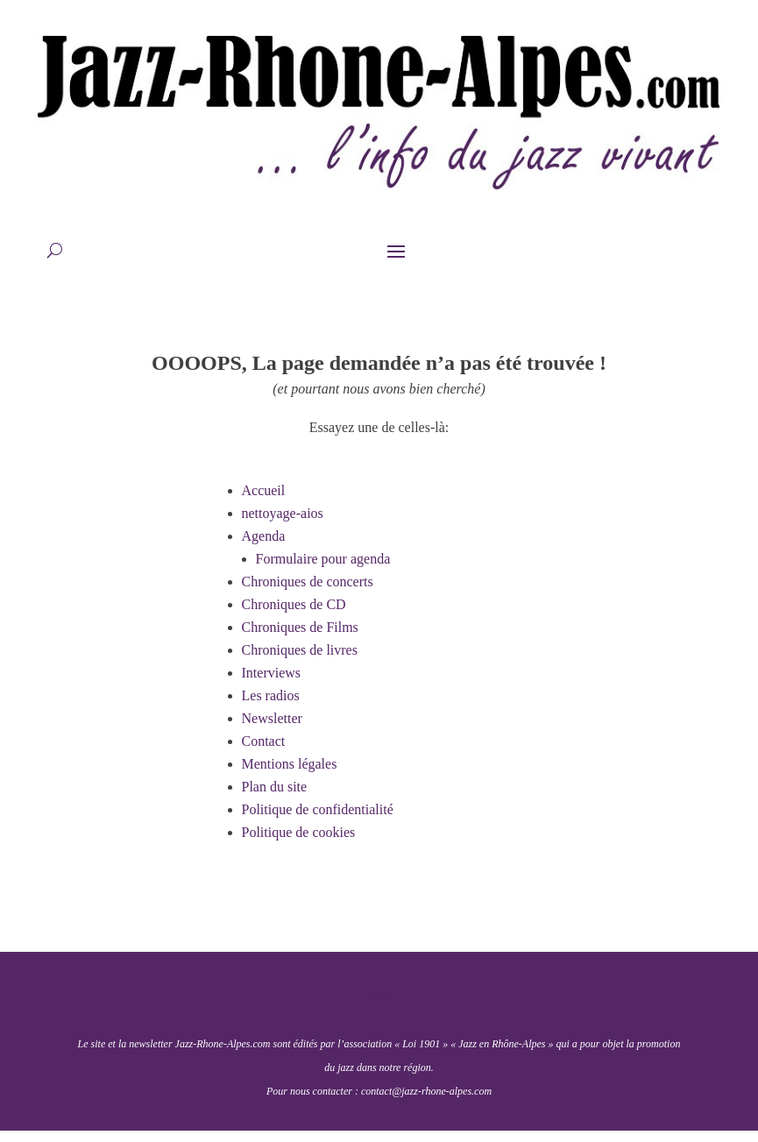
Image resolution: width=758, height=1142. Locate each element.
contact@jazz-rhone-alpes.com (426, 1091)
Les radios (271, 695)
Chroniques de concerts (307, 581)
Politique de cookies (299, 832)
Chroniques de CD (294, 604)
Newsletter (272, 718)
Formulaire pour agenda (323, 558)
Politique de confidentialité (317, 809)
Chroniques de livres (300, 649)
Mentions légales (289, 763)
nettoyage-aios (282, 513)
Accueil (264, 490)
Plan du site (275, 786)
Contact (264, 741)
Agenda (264, 535)
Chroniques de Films (300, 627)
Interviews (271, 672)
